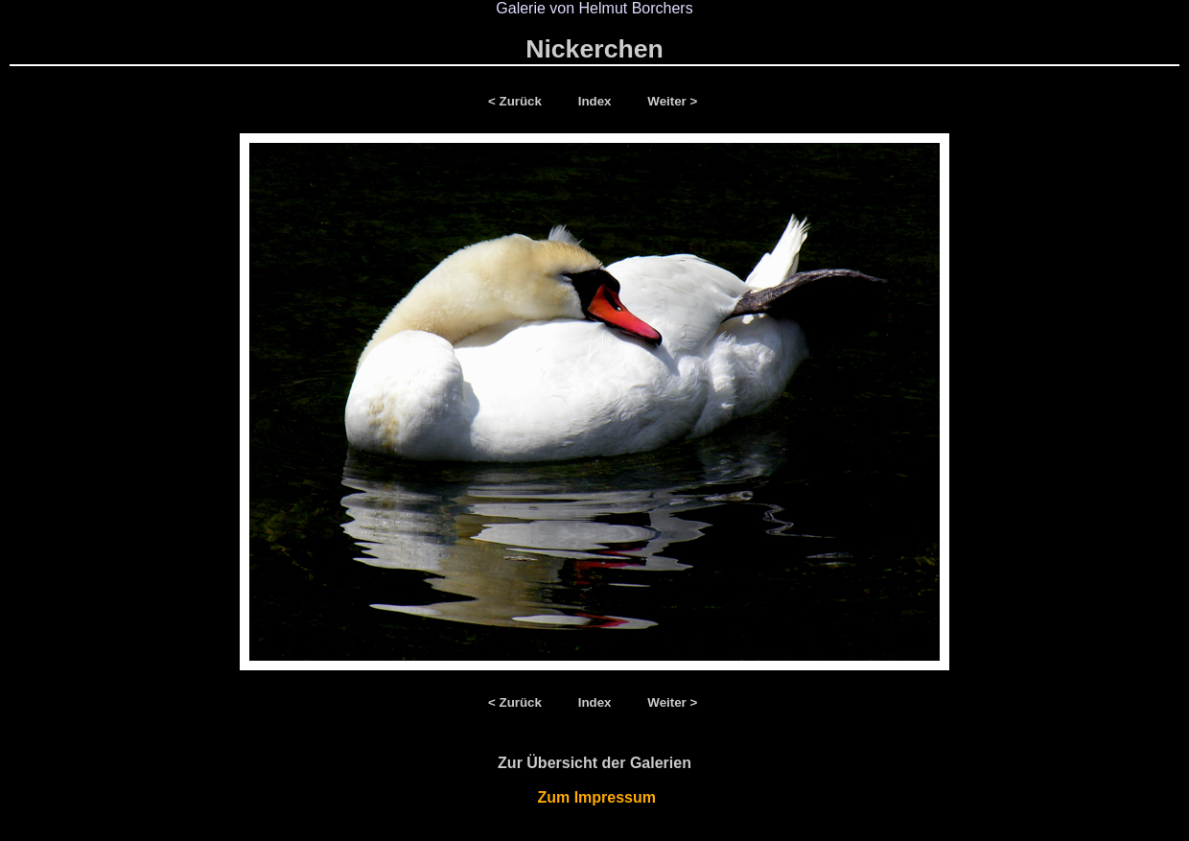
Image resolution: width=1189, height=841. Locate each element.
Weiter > (672, 101)
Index (597, 101)
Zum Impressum (595, 797)
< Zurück (519, 101)
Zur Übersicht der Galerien (594, 763)
